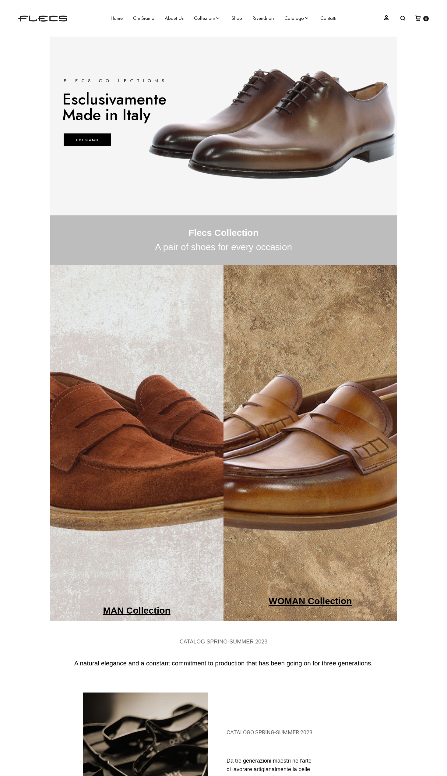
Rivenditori (263, 18)
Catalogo (296, 18)
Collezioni (207, 18)
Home (117, 18)
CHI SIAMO (87, 139)
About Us (174, 18)
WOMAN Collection (310, 601)
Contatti (328, 18)
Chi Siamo (143, 18)
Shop (236, 18)
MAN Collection (137, 610)
